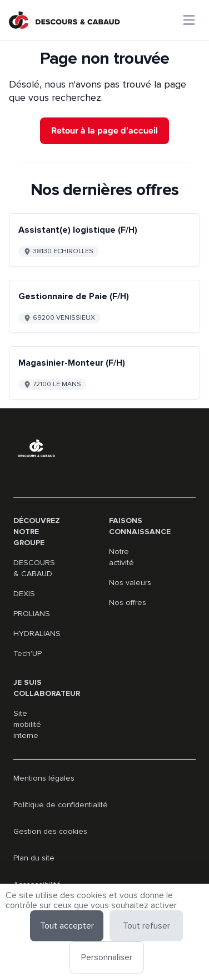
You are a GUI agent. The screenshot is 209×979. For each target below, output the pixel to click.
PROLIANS (31, 613)
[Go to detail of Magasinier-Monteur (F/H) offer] (104, 372)
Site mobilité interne (27, 724)
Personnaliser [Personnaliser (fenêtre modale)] (106, 957)
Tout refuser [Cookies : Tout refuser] (146, 925)
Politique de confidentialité (60, 804)
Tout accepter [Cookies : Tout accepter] (67, 925)
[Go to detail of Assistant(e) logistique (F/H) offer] (104, 239)
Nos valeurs (130, 582)
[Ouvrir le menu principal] (189, 20)
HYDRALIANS (37, 633)
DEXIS (24, 593)
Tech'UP (27, 653)
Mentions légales (43, 778)
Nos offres (127, 602)
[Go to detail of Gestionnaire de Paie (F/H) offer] (104, 306)
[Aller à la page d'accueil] (64, 20)
